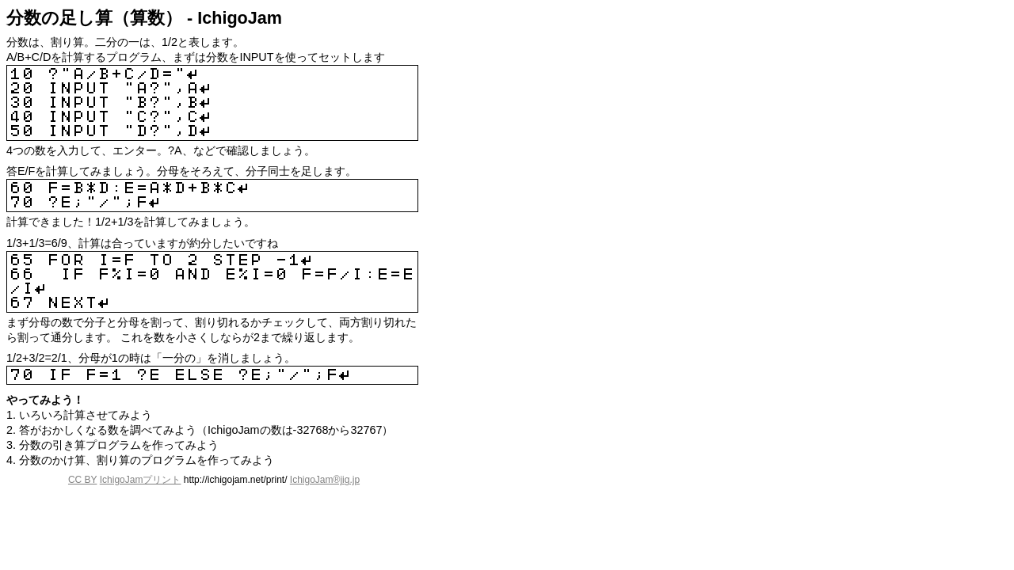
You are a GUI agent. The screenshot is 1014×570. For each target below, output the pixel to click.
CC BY (82, 479)
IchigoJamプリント (140, 479)
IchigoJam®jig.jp (325, 479)
